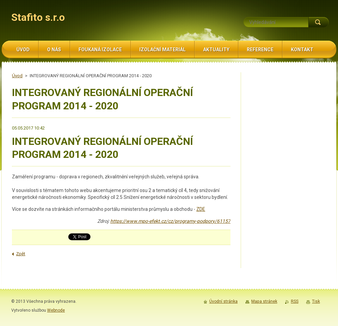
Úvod (17, 75)
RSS (294, 301)
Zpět (20, 253)
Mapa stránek (264, 301)
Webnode (56, 310)
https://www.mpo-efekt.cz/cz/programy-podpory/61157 (170, 221)
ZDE (200, 209)
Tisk (316, 301)
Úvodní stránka (223, 301)
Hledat (318, 22)
